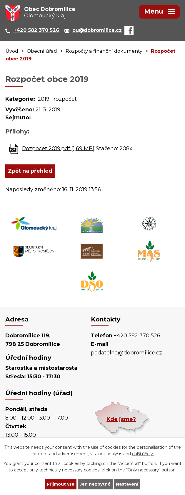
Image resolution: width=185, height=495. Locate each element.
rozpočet (65, 99)
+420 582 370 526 (137, 335)
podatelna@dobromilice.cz (126, 352)
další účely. (143, 454)
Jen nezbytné (95, 484)
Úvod (12, 51)
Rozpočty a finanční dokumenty (104, 51)
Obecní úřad (42, 51)
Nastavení (127, 484)
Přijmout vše (60, 484)
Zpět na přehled (30, 171)
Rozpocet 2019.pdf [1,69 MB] (58, 148)
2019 (43, 99)
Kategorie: (20, 99)
